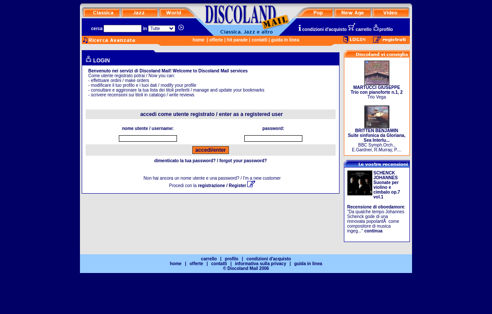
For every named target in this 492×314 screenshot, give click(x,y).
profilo (383, 29)
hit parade (237, 40)
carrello (359, 29)
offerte (216, 40)
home (198, 40)
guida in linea (285, 40)
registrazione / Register (226, 185)
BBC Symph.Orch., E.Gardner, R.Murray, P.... (376, 138)
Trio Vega (377, 90)
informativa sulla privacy (260, 263)
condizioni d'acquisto (322, 29)
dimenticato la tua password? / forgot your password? (210, 160)
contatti (259, 40)
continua (373, 231)
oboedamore (391, 207)
